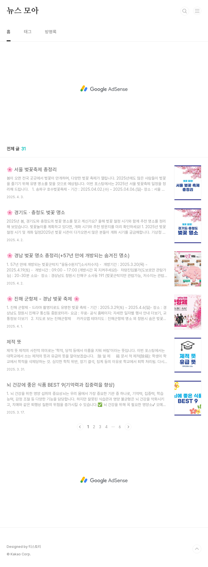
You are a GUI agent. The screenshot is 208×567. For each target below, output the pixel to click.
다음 (128, 427)
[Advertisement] (104, 89)
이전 (80, 427)
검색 (185, 11)
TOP (196, 549)
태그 (28, 31)
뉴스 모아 (23, 11)
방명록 (51, 31)
